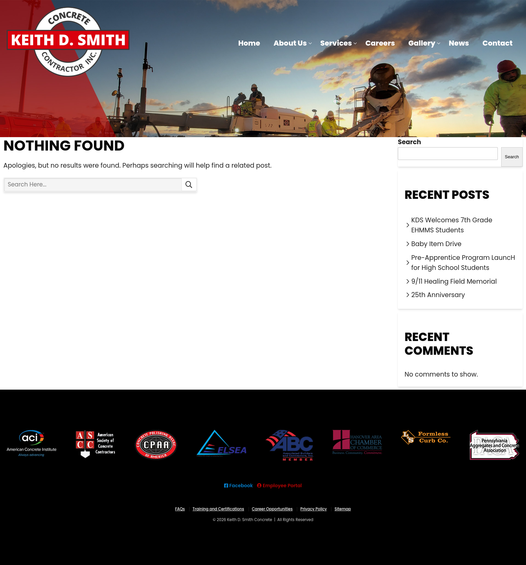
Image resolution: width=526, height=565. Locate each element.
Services (336, 43)
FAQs (180, 509)
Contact (497, 43)
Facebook (238, 485)
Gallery (421, 43)
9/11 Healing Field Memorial (454, 281)
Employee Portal (279, 485)
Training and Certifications (218, 509)
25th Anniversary (438, 294)
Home (249, 43)
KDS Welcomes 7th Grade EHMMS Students (451, 225)
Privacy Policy (313, 509)
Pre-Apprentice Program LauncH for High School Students (463, 263)
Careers (380, 43)
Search (189, 184)
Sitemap (342, 509)
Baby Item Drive (436, 243)
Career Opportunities (272, 509)
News (459, 43)
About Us (290, 43)
